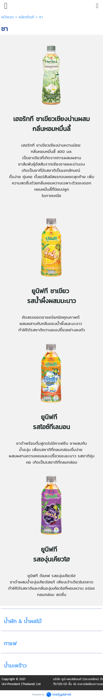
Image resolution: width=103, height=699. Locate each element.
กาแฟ (10, 643)
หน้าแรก (7, 17)
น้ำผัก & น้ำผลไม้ (22, 621)
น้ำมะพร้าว (15, 665)
